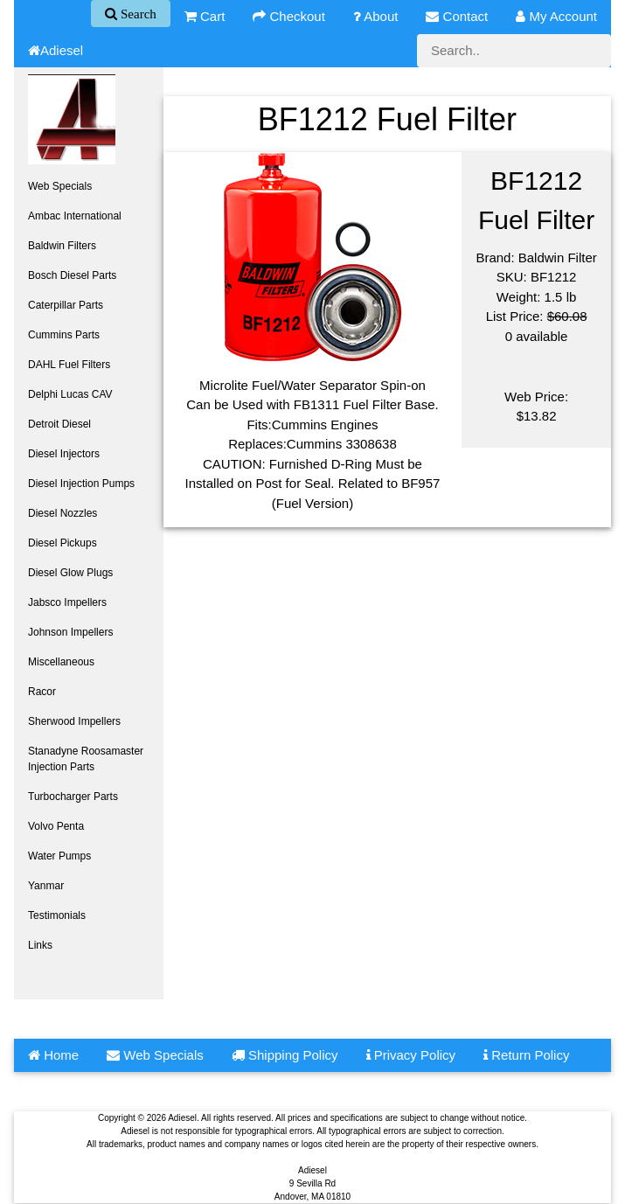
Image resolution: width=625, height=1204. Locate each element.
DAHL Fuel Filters (69, 364)
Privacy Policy (411, 1054)
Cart (205, 16)
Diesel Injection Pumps (81, 483)
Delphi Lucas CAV (70, 394)
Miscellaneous (61, 662)
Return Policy (526, 1054)
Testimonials (57, 915)
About (376, 16)
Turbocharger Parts (73, 796)
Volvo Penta (56, 826)
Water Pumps (59, 856)
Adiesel (55, 50)
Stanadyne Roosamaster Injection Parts (85, 759)
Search (136, 13)
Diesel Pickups (62, 543)
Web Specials (60, 186)
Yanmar (46, 886)
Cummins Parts (64, 335)
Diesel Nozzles (62, 513)
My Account (556, 16)
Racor (42, 692)
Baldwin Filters (62, 246)
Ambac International (75, 216)
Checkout (289, 16)
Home (53, 1054)
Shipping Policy (285, 1054)
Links (40, 945)
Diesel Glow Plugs (70, 573)
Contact (457, 16)
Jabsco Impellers (67, 602)
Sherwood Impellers (74, 721)
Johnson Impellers (70, 632)
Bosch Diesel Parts (72, 275)
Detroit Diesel (59, 424)
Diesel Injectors (64, 454)
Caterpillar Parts (65, 305)
